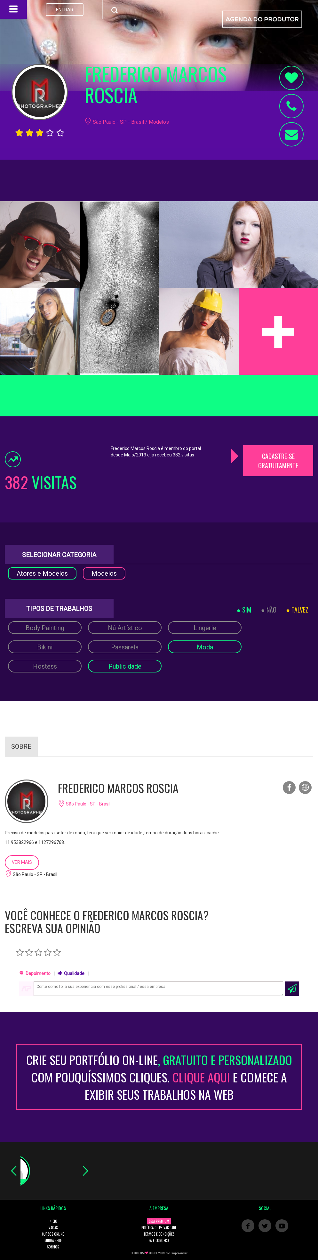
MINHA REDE (53, 1240)
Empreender (179, 1253)
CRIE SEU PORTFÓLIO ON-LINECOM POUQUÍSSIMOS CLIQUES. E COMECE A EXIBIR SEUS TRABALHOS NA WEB (159, 1077)
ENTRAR (64, 9)
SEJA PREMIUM (159, 1221)
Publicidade (124, 666)
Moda (205, 647)
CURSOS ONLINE (53, 1234)
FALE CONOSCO (159, 1240)
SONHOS (53, 1246)
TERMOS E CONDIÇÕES (158, 1234)
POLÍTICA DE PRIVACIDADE (159, 1227)
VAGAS (53, 1227)
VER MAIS (22, 862)
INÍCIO (53, 1221)
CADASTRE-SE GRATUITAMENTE (278, 460)
